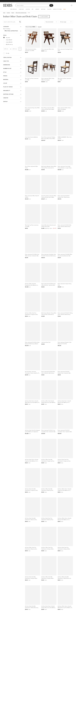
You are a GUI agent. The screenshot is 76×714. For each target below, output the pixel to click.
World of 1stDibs (57, 9)
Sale (64, 9)
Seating (12, 12)
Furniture (21, 9)
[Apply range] (20, 49)
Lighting (28, 9)
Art (32, 9)
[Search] (33, 5)
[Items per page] (66, 22)
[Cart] (71, 5)
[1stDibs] (7, 5)
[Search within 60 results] (11, 22)
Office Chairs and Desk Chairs (21, 12)
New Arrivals (13, 9)
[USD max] (15, 49)
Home (4, 12)
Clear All (39, 26)
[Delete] (36, 26)
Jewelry (37, 9)
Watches (43, 9)
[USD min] (6, 49)
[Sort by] (51, 22)
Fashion (49, 9)
